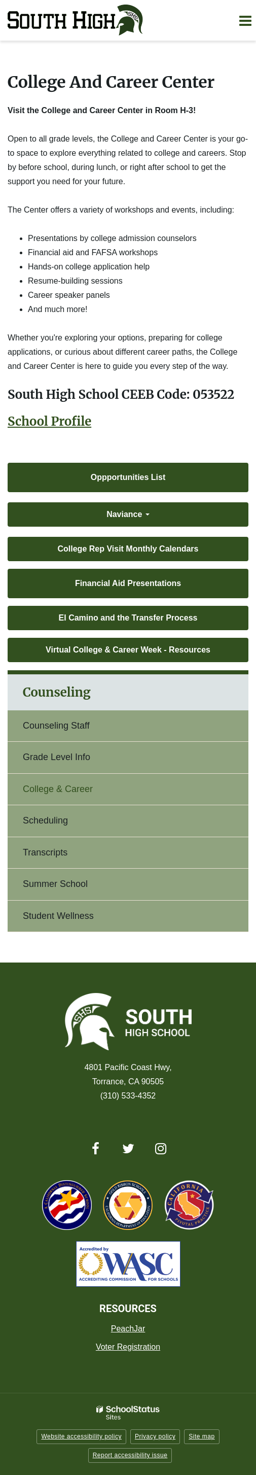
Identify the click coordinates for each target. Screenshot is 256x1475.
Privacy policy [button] (155, 1436)
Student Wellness (58, 916)
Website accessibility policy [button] (81, 1436)
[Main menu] (245, 20)
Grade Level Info (56, 757)
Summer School (55, 884)
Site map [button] (201, 1436)
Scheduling (45, 820)
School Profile (49, 421)
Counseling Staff (56, 726)
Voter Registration (128, 1347)
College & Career (58, 789)
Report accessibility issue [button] (130, 1455)
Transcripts (45, 852)
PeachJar (128, 1328)
